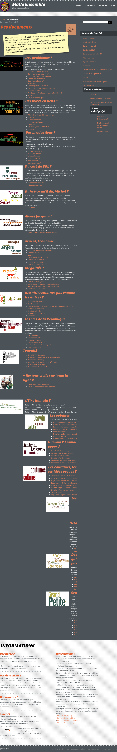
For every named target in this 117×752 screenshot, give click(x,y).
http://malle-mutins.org (65, 723)
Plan (113, 5)
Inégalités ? (87, 66)
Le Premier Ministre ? (35, 342)
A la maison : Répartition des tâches (41, 115)
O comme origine (59, 436)
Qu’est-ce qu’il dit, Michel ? (92, 54)
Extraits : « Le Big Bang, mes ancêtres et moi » (69, 434)
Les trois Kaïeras (34, 158)
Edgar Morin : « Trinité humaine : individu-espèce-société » (72, 485)
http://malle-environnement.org (69, 720)
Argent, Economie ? (35, 151)
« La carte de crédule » (36, 183)
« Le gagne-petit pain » (36, 185)
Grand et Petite (102, 131)
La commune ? (33, 335)
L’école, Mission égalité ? (36, 282)
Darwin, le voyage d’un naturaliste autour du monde (72, 429)
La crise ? (31, 255)
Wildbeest (31, 316)
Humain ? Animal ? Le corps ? (100, 98)
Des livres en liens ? (90, 42)
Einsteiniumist (70, 749)
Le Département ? (34, 338)
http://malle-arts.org (64, 716)
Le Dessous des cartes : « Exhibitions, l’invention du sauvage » (73, 460)
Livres (78, 5)
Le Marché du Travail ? (36, 262)
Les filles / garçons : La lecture (38, 127)
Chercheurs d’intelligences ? (38, 71)
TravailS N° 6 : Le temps (36, 364)
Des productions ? (89, 46)
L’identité (31, 207)
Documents (90, 5)
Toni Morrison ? (33, 161)
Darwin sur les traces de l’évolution (65, 427)
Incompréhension (34, 120)
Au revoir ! (31, 117)
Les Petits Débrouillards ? (102, 118)
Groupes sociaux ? (57, 492)
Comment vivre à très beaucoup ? (40, 76)
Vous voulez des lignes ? (36, 98)
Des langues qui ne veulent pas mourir (103, 125)
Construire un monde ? (36, 79)
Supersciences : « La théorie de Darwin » (67, 439)
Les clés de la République (92, 74)
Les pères (31, 129)
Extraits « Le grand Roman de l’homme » (65, 488)
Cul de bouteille (33, 304)
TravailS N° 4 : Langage (36, 360)
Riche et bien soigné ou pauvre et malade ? (43, 286)
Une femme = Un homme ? (37, 289)
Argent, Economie (89, 62)
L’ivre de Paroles (34, 156)
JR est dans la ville (34, 311)
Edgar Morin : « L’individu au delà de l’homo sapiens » (70, 480)
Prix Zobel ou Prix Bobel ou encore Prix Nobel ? (45, 93)
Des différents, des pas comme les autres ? (98, 70)
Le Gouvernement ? (35, 340)
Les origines (94, 94)
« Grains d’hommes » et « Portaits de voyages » (68, 476)
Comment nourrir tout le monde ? (40, 250)
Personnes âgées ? (34, 90)
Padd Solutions (81, 749)
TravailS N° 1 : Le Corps (36, 355)
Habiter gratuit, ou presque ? (38, 86)
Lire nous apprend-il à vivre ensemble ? (42, 88)
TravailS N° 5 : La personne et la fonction (42, 362)
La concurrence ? (34, 253)
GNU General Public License (107, 749)
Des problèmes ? (89, 38)
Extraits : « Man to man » (60, 455)
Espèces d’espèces (59, 432)
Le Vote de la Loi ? (34, 347)
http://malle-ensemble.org (66, 718)
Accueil (2, 19)
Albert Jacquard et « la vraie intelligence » (42, 232)
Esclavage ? (32, 83)
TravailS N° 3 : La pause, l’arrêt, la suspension (44, 357)
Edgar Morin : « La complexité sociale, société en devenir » (72, 478)
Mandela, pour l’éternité (36, 313)
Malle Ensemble (28, 4)
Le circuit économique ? (36, 260)
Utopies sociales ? (34, 163)
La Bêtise (31, 124)
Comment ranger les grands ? (38, 74)
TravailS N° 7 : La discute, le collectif (40, 367)
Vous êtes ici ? (33, 95)
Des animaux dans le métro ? (38, 384)
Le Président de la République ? (39, 345)
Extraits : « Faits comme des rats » (63, 490)
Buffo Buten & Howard (36, 301)
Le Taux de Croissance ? (36, 264)
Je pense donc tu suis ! (36, 122)
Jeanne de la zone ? (35, 153)
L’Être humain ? (88, 85)
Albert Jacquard (38, 216)
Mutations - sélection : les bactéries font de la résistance (71, 463)
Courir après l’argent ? (36, 81)
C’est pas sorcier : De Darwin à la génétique (68, 422)
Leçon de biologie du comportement (64, 495)
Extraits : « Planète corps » (60, 458)
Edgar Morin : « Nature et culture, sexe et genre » (68, 483)
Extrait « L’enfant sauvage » (61, 451)
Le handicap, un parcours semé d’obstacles (43, 284)
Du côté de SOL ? (89, 50)
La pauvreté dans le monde (38, 257)
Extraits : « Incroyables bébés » (62, 453)
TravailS (85, 77)
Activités (103, 5)
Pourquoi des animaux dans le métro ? (42, 387)
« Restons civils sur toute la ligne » (95, 81)
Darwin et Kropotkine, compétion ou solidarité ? (70, 424)
